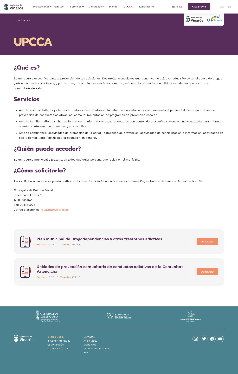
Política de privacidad (97, 348)
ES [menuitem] (229, 6)
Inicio (17, 20)
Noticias (177, 6)
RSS (86, 352)
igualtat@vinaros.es (55, 209)
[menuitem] (222, 6)
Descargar (207, 241)
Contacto (89, 336)
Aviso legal (90, 340)
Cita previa (199, 6)
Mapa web (90, 344)
